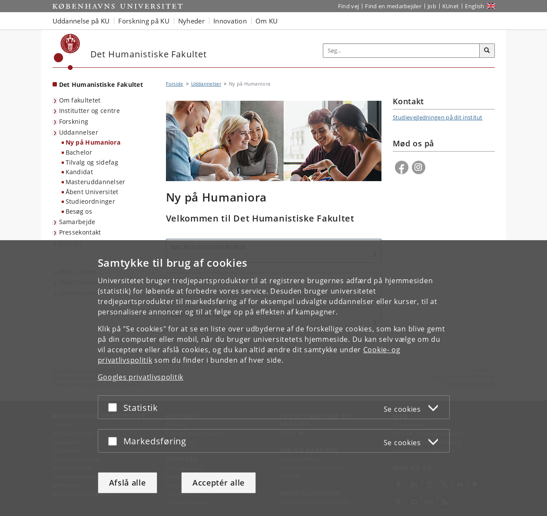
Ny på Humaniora (93, 142)
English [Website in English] (474, 6)
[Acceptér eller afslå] (114, 407)
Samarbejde (77, 222)
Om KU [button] (266, 21)
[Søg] (487, 50)
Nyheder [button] (191, 21)
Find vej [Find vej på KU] (348, 6)
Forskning (74, 121)
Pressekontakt (80, 232)
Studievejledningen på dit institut (438, 117)
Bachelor (79, 152)
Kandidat (79, 172)
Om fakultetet (80, 100)
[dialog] (273, 378)
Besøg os (79, 211)
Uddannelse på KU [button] (81, 21)
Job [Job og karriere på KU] (432, 6)
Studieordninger (91, 201)
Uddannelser (78, 132)
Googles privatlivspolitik (141, 377)
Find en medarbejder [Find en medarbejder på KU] (393, 6)
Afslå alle (127, 482)
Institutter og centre (89, 110)
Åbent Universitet (92, 192)
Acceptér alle (218, 482)
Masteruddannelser (96, 182)
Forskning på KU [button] (143, 21)
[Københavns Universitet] (67, 52)
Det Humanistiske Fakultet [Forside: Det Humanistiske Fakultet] (101, 84)
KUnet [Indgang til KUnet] (450, 6)
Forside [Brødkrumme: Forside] (174, 83)
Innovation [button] (230, 21)
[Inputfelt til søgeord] (401, 50)
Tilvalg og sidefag (92, 162)
